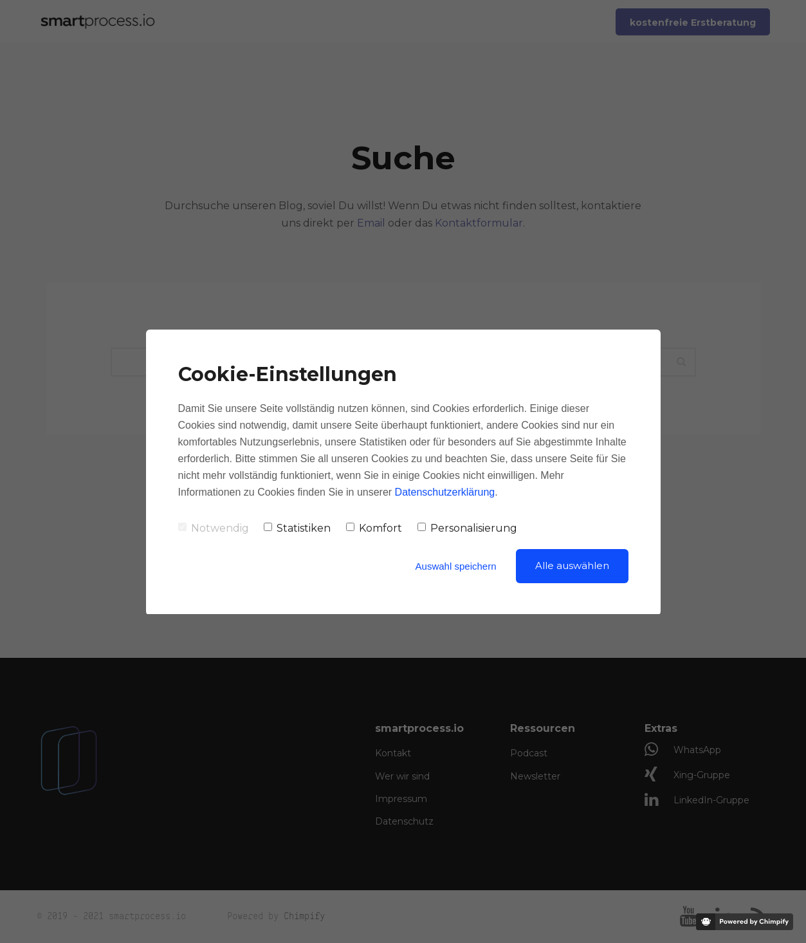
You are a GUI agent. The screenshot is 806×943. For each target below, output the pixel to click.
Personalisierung (467, 528)
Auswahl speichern (456, 566)
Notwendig (213, 528)
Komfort (374, 528)
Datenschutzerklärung (445, 492)
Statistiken (297, 528)
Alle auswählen (572, 565)
